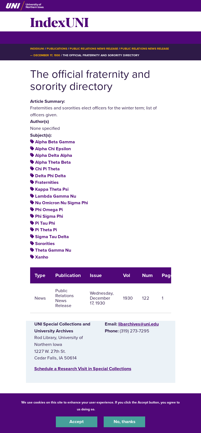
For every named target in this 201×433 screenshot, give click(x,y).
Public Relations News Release (94, 48)
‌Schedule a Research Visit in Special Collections (82, 369)
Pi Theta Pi (46, 230)
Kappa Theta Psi (52, 189)
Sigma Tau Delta (52, 237)
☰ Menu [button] (40, 37)
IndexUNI (59, 21)
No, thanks (124, 421)
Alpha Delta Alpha (53, 155)
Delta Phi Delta (50, 176)
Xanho (41, 257)
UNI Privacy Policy (110, 409)
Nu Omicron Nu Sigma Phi (61, 203)
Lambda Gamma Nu (55, 196)
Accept (76, 421)
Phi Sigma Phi (49, 216)
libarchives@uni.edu (138, 324)
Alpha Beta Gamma (55, 142)
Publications (57, 48)
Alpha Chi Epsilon (53, 149)
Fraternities (47, 182)
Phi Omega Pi (49, 210)
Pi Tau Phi (45, 223)
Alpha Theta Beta (53, 162)
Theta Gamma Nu (53, 250)
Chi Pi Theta (47, 169)
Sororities (45, 243)
